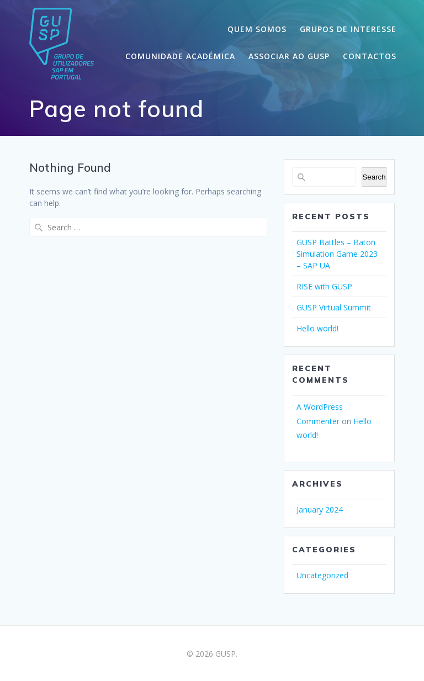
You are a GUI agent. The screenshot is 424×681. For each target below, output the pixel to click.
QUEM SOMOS (257, 29)
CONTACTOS (369, 56)
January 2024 (319, 509)
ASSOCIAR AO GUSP (289, 56)
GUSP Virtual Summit (333, 307)
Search (373, 177)
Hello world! (317, 328)
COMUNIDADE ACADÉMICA (180, 56)
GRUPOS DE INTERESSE (348, 29)
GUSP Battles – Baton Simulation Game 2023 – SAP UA (337, 254)
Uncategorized (322, 575)
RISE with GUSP (324, 286)
